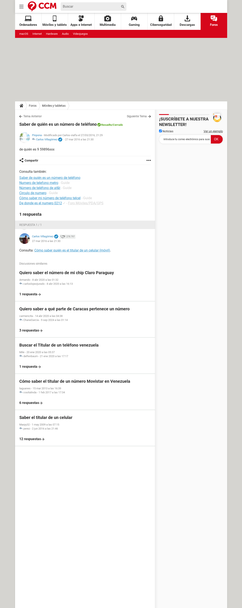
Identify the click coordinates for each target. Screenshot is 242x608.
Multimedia (108, 21)
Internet (37, 33)
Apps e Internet (81, 21)
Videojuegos (80, 33)
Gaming (134, 21)
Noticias (166, 131)
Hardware (52, 33)
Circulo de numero (32, 193)
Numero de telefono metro (38, 183)
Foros (214, 21)
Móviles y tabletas (54, 105)
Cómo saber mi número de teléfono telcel (50, 198)
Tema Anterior (32, 116)
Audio (65, 33)
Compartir (31, 160)
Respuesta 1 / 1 (30, 225)
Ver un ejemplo (213, 131)
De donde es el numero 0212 (40, 203)
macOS (23, 33)
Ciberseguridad (161, 21)
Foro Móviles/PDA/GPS (86, 203)
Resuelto (106, 124)
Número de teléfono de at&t (39, 188)
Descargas (187, 21)
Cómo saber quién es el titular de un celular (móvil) (72, 250)
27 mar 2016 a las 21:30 (79, 139)
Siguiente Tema (137, 116)
